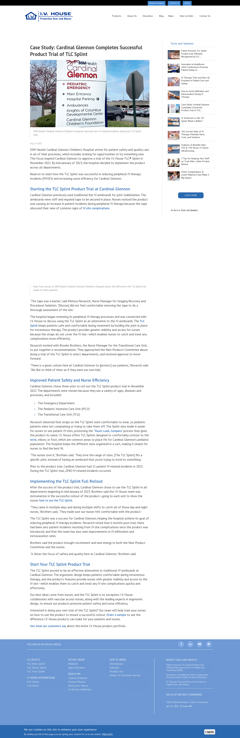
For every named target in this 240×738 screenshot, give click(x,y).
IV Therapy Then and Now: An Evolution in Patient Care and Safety (195, 80)
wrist (33, 440)
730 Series (33, 685)
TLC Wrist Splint (36, 663)
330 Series (33, 681)
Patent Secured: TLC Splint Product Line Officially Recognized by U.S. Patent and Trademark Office (185, 667)
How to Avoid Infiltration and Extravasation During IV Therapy (195, 94)
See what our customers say (48, 626)
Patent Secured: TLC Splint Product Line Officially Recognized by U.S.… (193, 53)
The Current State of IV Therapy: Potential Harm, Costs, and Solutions (193, 134)
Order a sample (116, 615)
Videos (187, 3)
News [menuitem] (171, 16)
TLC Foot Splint (36, 671)
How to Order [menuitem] (186, 16)
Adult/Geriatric (76, 667)
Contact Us (174, 3)
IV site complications (96, 208)
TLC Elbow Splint (37, 667)
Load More (191, 195)
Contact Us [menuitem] (205, 16)
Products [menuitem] (116, 16)
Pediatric (73, 663)
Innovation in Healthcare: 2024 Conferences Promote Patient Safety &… (194, 67)
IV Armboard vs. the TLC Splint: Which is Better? (192, 119)
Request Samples (156, 3)
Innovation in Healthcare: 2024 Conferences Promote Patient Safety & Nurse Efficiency (187, 676)
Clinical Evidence (77, 678)
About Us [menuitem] (132, 16)
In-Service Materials (79, 689)
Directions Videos (78, 685)
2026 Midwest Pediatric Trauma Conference (187, 702)
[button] (89, 93)
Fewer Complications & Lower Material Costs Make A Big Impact (195, 174)
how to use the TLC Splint (55, 500)
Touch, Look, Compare (108, 431)
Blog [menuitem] (161, 16)
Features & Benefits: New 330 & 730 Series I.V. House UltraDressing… (194, 147)
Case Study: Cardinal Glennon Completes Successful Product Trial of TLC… (195, 107)
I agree (210, 732)
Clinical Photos (77, 681)
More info (107, 734)
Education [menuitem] (148, 16)
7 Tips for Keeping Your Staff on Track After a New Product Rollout (195, 161)
